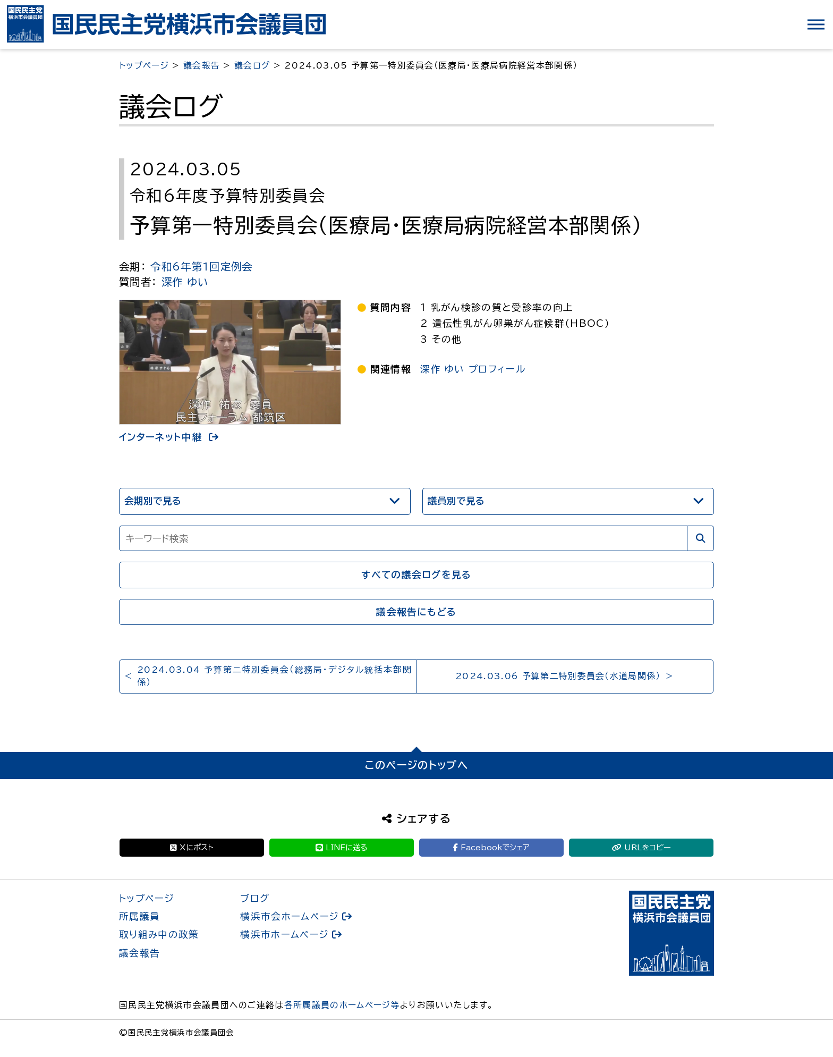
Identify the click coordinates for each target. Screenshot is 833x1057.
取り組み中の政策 (159, 934)
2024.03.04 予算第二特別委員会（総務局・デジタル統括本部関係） (274, 676)
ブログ (254, 898)
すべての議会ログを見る (416, 574)
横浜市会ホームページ (289, 916)
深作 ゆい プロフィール (472, 369)
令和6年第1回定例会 (201, 266)
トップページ (146, 898)
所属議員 (139, 916)
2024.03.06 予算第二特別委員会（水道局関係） (558, 676)
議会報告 (139, 953)
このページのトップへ (416, 765)
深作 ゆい (185, 282)
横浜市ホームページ (284, 934)
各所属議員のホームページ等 (342, 1005)
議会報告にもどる (416, 611)
